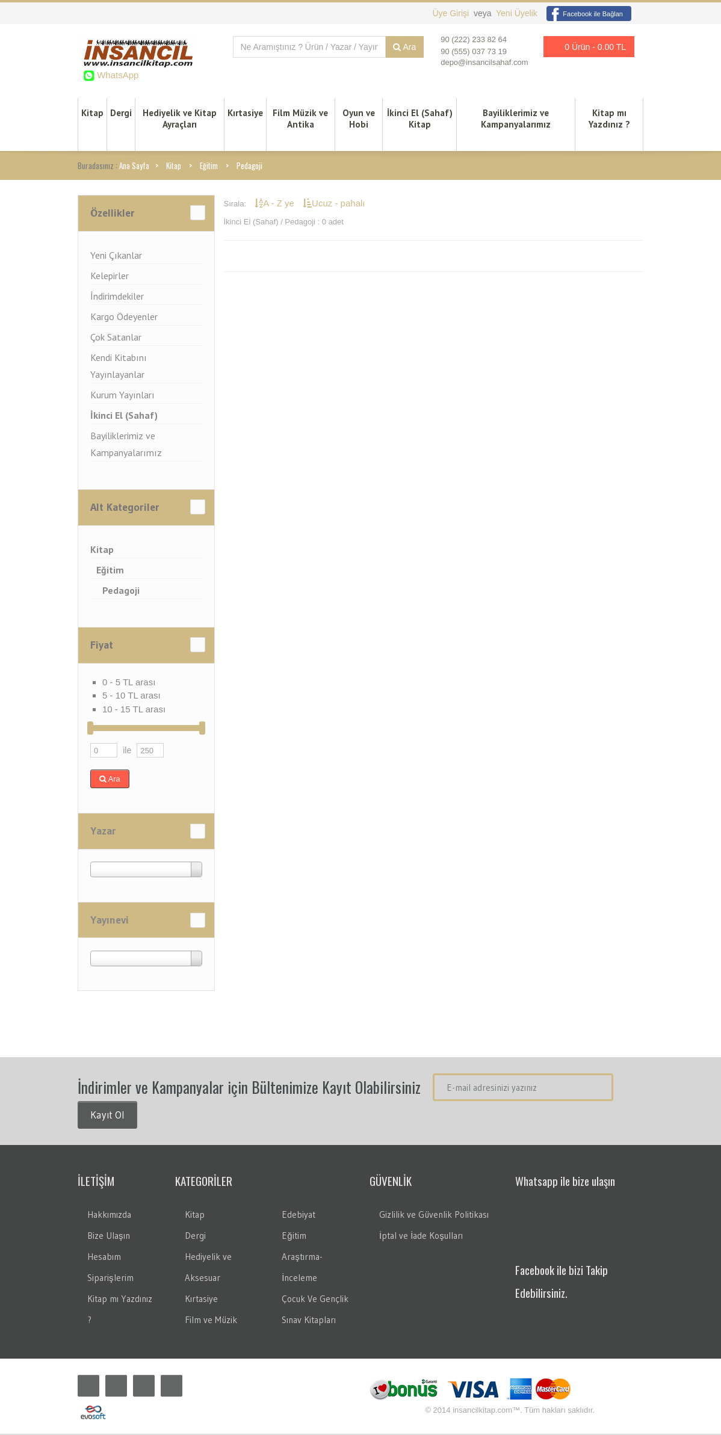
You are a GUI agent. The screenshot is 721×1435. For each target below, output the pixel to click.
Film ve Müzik (211, 1321)
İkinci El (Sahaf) (124, 416)
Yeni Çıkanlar (116, 256)
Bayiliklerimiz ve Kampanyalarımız (516, 119)
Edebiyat (298, 1215)
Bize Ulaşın (108, 1236)
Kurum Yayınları (122, 396)
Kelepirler (109, 277)
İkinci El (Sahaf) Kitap (420, 119)
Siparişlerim (110, 1279)
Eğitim (209, 167)
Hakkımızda (109, 1215)
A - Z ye (276, 204)
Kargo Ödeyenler (124, 318)
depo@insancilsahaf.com (484, 62)
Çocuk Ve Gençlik (315, 1300)
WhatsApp (116, 75)
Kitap (92, 113)
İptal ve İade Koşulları (421, 1236)
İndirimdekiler (117, 297)
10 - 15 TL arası (134, 710)
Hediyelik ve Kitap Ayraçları (180, 119)
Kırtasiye (245, 113)
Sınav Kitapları (309, 1321)
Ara (404, 47)
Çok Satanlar (115, 338)
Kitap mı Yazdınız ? (609, 119)
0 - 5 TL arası (128, 683)
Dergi (121, 113)
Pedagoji (249, 167)
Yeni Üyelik (516, 13)
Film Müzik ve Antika (300, 119)
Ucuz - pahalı (334, 204)
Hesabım (104, 1258)
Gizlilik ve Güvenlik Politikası (434, 1215)
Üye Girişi (451, 13)
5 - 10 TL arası (131, 696)
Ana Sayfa (134, 167)
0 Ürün (585, 46)
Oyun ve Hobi (358, 119)
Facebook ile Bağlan (584, 14)
